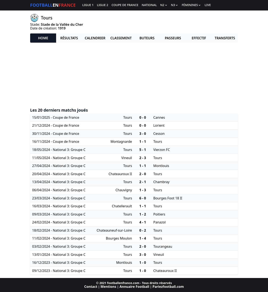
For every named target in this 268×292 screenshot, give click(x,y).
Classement (121, 38)
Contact (90, 286)
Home (43, 38)
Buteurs (147, 38)
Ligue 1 (88, 5)
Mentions (108, 286)
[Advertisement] (134, 75)
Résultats (69, 38)
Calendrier (95, 38)
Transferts (225, 38)
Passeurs (173, 38)
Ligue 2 (102, 5)
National (149, 5)
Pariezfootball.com (168, 286)
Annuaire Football (134, 286)
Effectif (199, 38)
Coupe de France (125, 5)
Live (208, 5)
